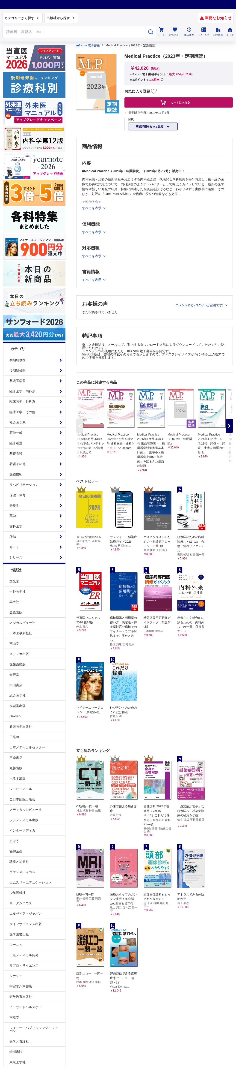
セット (14, 547)
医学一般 (15, 433)
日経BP (14, 737)
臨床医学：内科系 (22, 391)
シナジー (15, 976)
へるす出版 (17, 778)
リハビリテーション (23, 485)
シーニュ (15, 945)
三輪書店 (15, 758)
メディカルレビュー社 (25, 810)
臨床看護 (15, 443)
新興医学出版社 (20, 726)
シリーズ (15, 557)
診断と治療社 (19, 861)
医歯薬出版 (17, 664)
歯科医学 (15, 526)
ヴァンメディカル (22, 872)
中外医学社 (17, 591)
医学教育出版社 (20, 996)
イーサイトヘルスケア (25, 1007)
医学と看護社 (19, 1041)
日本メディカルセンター (27, 747)
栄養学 (14, 505)
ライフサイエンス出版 (25, 924)
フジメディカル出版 (23, 820)
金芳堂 (14, 674)
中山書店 (15, 685)
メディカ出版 (19, 654)
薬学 (12, 516)
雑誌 (12, 536)
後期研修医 (17, 370)
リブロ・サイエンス (23, 965)
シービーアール (20, 789)
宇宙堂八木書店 (20, 986)
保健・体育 (17, 495)
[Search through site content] (73, 32)
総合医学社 (17, 695)
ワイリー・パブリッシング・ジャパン (33, 1029)
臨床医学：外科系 (22, 401)
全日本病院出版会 (22, 799)
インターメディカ (22, 830)
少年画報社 (17, 893)
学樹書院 (15, 1052)
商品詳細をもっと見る (150, 126)
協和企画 (15, 851)
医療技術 (15, 474)
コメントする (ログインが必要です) (200, 305)
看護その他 (17, 464)
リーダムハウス (20, 903)
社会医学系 (17, 422)
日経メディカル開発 (23, 955)
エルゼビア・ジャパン (25, 913)
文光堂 (14, 581)
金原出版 (15, 612)
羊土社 (14, 602)
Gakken (15, 716)
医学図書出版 (19, 934)
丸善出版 (15, 768)
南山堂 (14, 643)
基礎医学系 (17, 381)
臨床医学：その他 (22, 412)
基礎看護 (15, 453)
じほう (14, 841)
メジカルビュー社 (22, 623)
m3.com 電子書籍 (88, 45)
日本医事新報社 (20, 633)
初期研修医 (17, 360)
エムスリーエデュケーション (30, 882)
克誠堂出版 (17, 706)
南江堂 (14, 1017)
